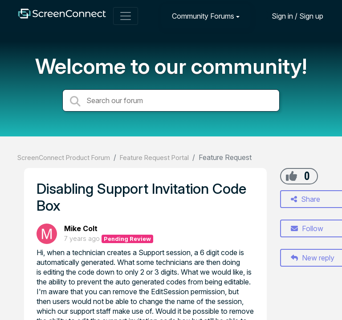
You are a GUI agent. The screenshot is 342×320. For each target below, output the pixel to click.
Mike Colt (81, 228)
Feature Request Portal (154, 157)
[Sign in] (291, 16)
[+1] (291, 176)
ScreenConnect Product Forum (63, 157)
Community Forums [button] (203, 16)
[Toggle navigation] (125, 16)
